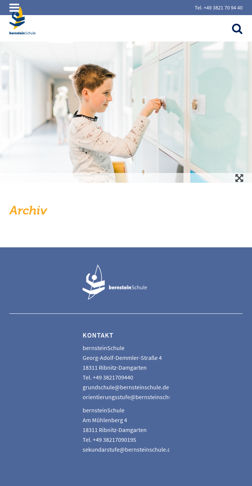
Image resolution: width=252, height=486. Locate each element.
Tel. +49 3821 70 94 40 (219, 7)
